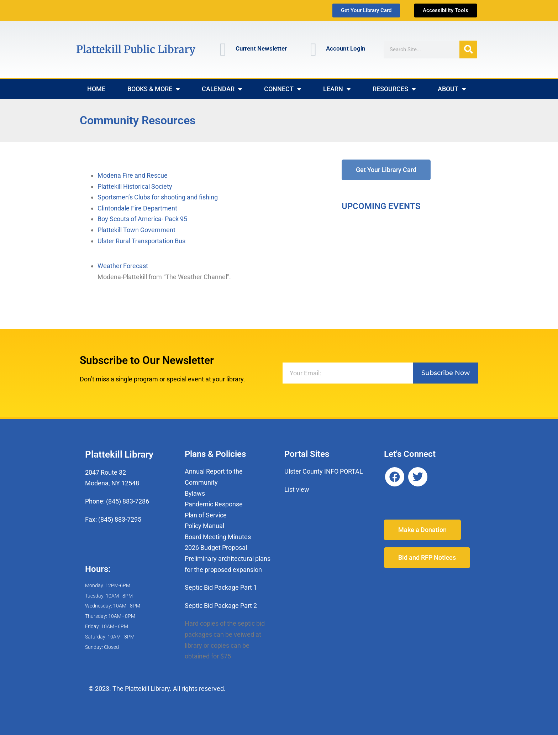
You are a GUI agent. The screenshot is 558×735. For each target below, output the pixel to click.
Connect (282, 89)
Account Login (345, 48)
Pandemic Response (214, 504)
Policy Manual (204, 526)
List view (296, 489)
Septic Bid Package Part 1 (221, 587)
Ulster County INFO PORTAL (323, 471)
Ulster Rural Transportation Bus (141, 241)
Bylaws (195, 493)
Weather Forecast (123, 266)
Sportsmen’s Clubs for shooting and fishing (158, 197)
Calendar (222, 89)
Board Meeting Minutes (218, 537)
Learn (337, 89)
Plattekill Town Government (136, 230)
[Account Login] (313, 49)
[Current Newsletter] (223, 49)
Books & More (153, 89)
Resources (394, 89)
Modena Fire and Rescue (133, 175)
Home (96, 89)
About (452, 89)
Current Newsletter (261, 48)
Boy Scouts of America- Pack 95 (142, 219)
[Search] (468, 49)
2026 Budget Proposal (216, 547)
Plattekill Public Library (135, 49)
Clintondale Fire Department (137, 208)
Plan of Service (206, 515)
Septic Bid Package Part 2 (221, 605)
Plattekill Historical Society (135, 186)
